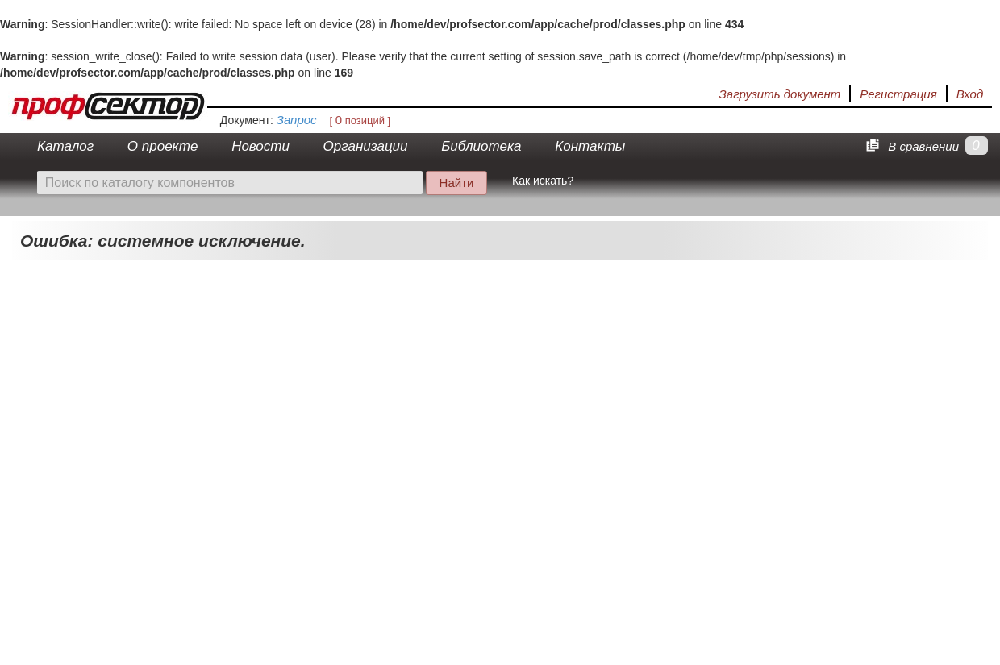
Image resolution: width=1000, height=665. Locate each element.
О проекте (162, 146)
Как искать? (542, 180)
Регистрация (898, 94)
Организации (365, 146)
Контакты (590, 146)
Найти (457, 182)
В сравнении (909, 146)
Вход (969, 94)
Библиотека (481, 146)
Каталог (65, 146)
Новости (260, 146)
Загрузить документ (780, 94)
